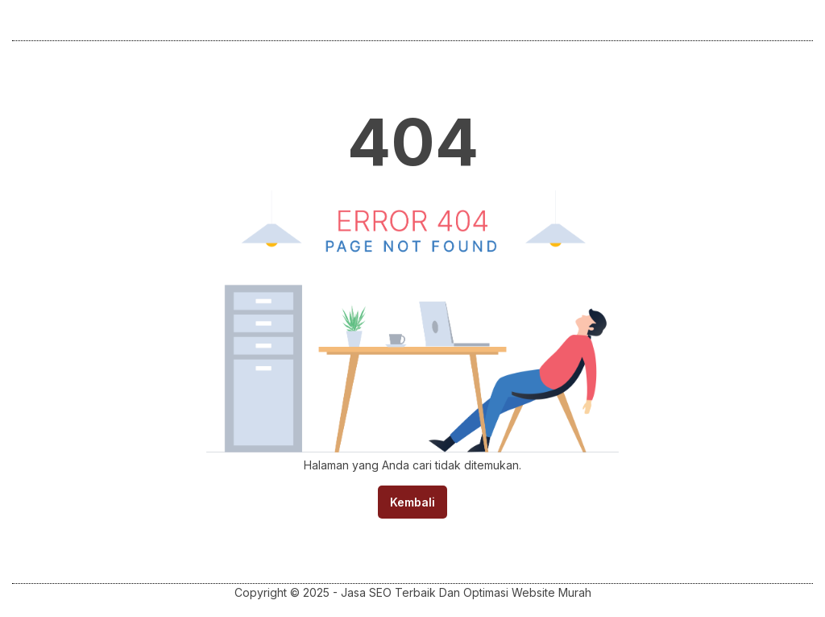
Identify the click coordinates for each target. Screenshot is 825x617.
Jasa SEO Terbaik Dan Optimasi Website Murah (466, 592)
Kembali (412, 502)
